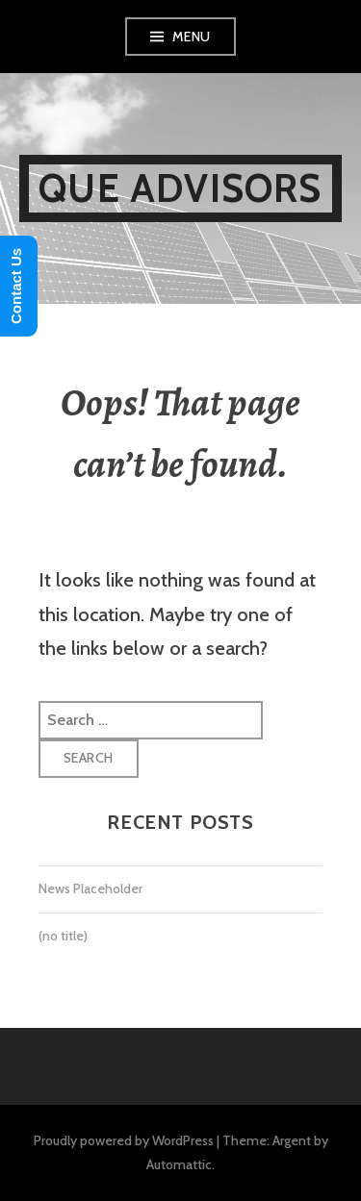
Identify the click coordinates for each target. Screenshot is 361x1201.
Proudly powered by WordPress (124, 1140)
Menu (191, 36)
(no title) (63, 935)
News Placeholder (90, 888)
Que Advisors (180, 188)
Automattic (179, 1164)
